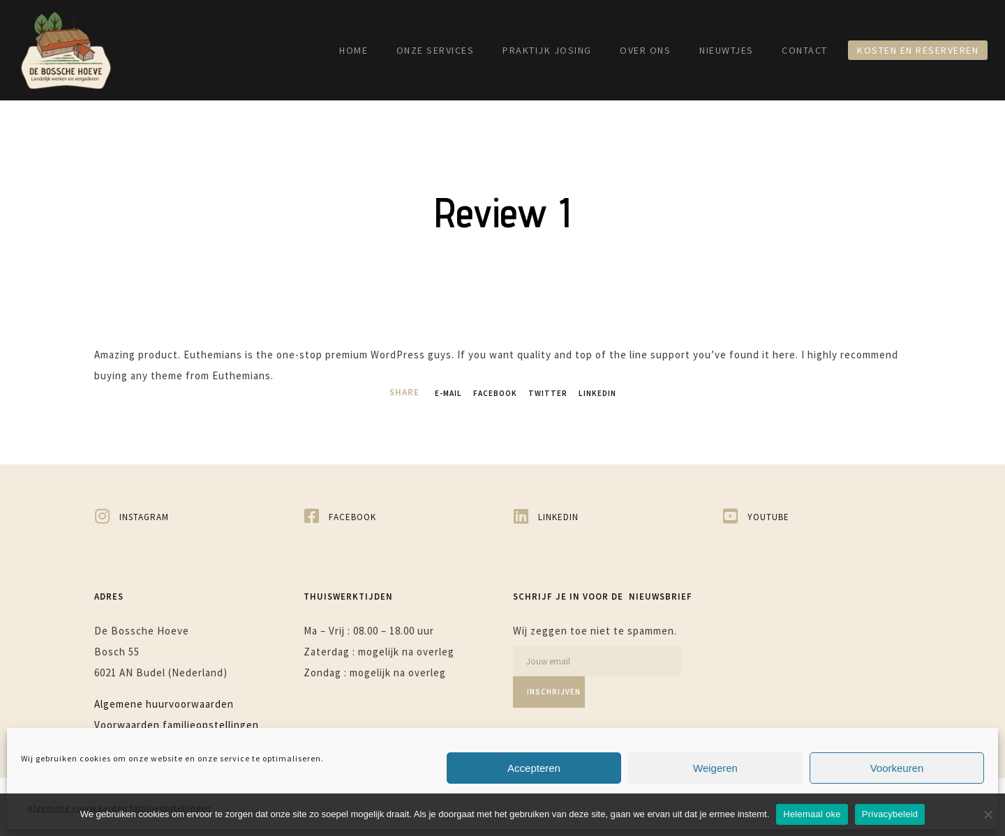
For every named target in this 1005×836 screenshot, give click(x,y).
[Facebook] (398, 515)
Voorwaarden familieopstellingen (176, 722)
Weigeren (715, 768)
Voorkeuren (897, 768)
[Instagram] (188, 515)
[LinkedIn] (607, 515)
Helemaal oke (812, 814)
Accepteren (533, 768)
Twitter (549, 393)
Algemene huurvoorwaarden (164, 701)
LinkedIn (603, 393)
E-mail (440, 393)
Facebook (492, 393)
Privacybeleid (890, 814)
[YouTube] (816, 515)
